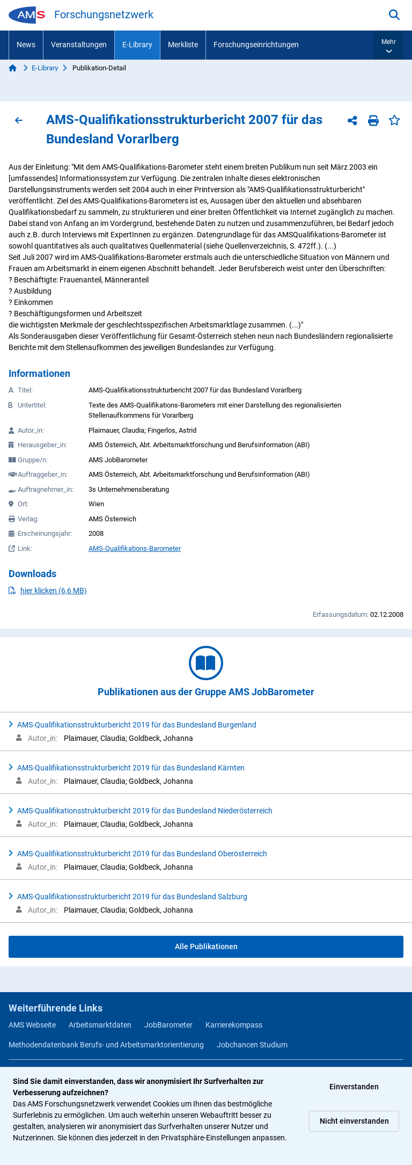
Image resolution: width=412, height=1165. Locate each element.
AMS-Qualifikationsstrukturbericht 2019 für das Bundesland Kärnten (131, 767)
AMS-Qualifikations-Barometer (135, 548)
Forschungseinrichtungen (256, 44)
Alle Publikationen (206, 946)
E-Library (137, 44)
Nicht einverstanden (354, 1121)
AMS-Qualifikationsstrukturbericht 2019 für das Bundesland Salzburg (132, 896)
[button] (388, 45)
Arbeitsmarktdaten (100, 1025)
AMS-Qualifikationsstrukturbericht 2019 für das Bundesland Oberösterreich (142, 853)
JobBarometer (168, 1025)
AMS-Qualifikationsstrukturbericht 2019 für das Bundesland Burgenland (136, 724)
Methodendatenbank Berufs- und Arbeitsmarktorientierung (106, 1044)
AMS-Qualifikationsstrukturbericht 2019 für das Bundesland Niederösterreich (145, 810)
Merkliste (183, 44)
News (26, 44)
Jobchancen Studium (252, 1044)
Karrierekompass (233, 1025)
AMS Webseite (32, 1025)
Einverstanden (354, 1086)
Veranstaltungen (79, 44)
